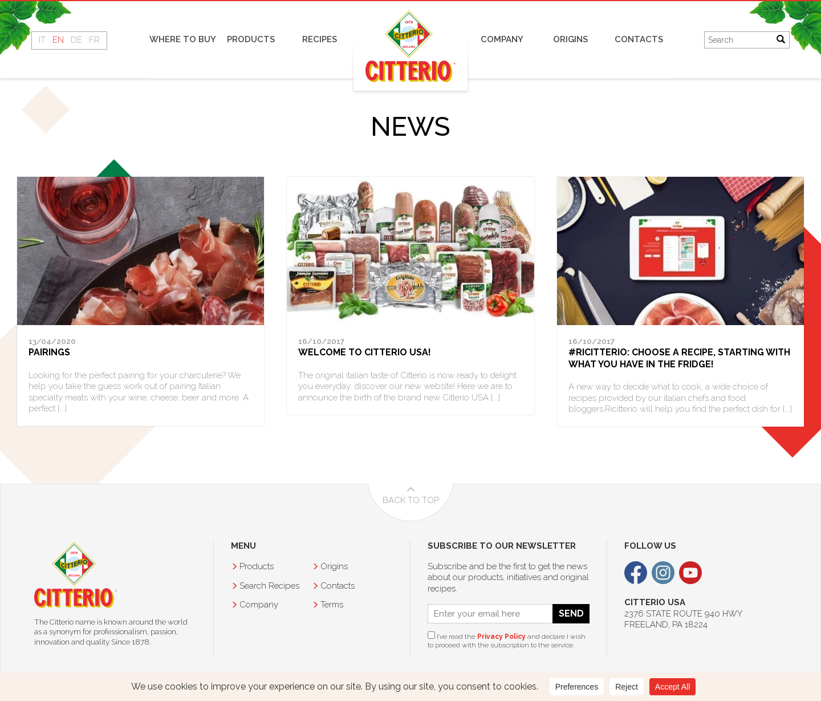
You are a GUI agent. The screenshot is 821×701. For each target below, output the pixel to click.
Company (502, 39)
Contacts (639, 39)
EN (58, 40)
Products (251, 39)
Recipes (319, 39)
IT (42, 40)
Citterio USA (75, 575)
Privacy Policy (501, 637)
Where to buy (182, 39)
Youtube (690, 572)
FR (94, 40)
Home (410, 46)
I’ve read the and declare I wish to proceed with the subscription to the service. (507, 640)
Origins (570, 39)
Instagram (663, 572)
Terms (331, 604)
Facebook (635, 572)
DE (76, 40)
